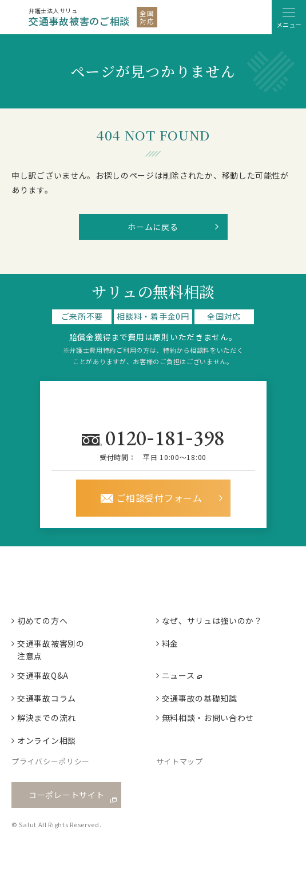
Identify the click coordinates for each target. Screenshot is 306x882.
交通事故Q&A (43, 675)
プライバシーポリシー (50, 761)
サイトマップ (179, 761)
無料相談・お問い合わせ (208, 717)
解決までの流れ (46, 717)
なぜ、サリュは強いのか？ (212, 620)
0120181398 (167, 437)
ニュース (178, 675)
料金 (170, 643)
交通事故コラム (46, 698)
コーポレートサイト (66, 794)
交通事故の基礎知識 (199, 698)
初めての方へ (42, 620)
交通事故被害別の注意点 (51, 650)
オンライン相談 (46, 740)
